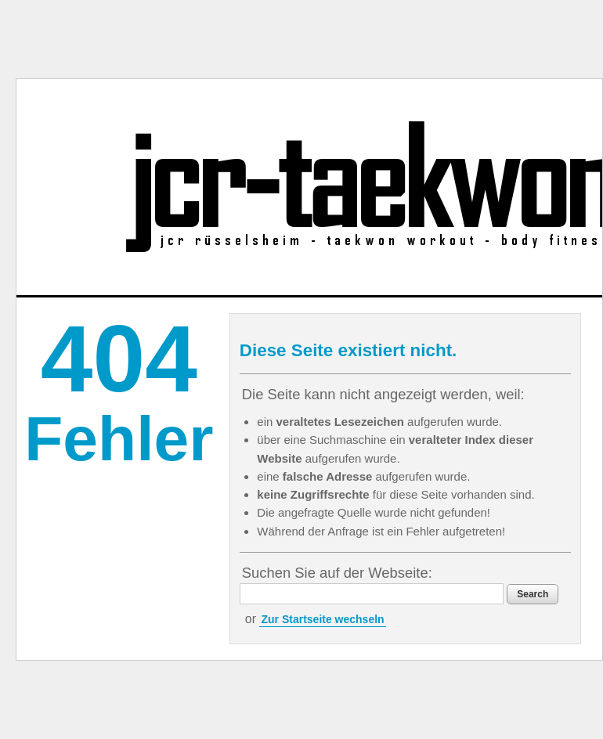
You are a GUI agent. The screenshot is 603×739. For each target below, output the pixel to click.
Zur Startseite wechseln (322, 619)
